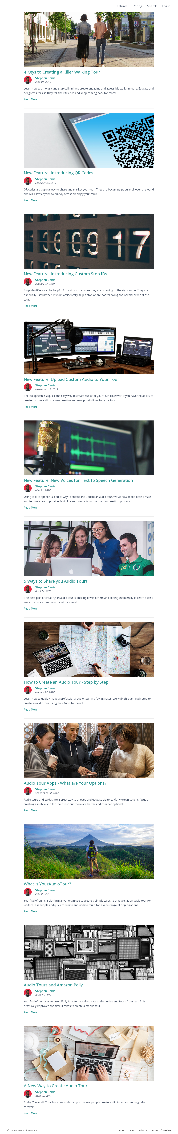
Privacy (143, 1130)
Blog (132, 1130)
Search (152, 6)
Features (121, 6)
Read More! (31, 99)
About (123, 1130)
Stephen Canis (45, 78)
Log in (166, 6)
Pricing (137, 6)
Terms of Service (160, 1130)
